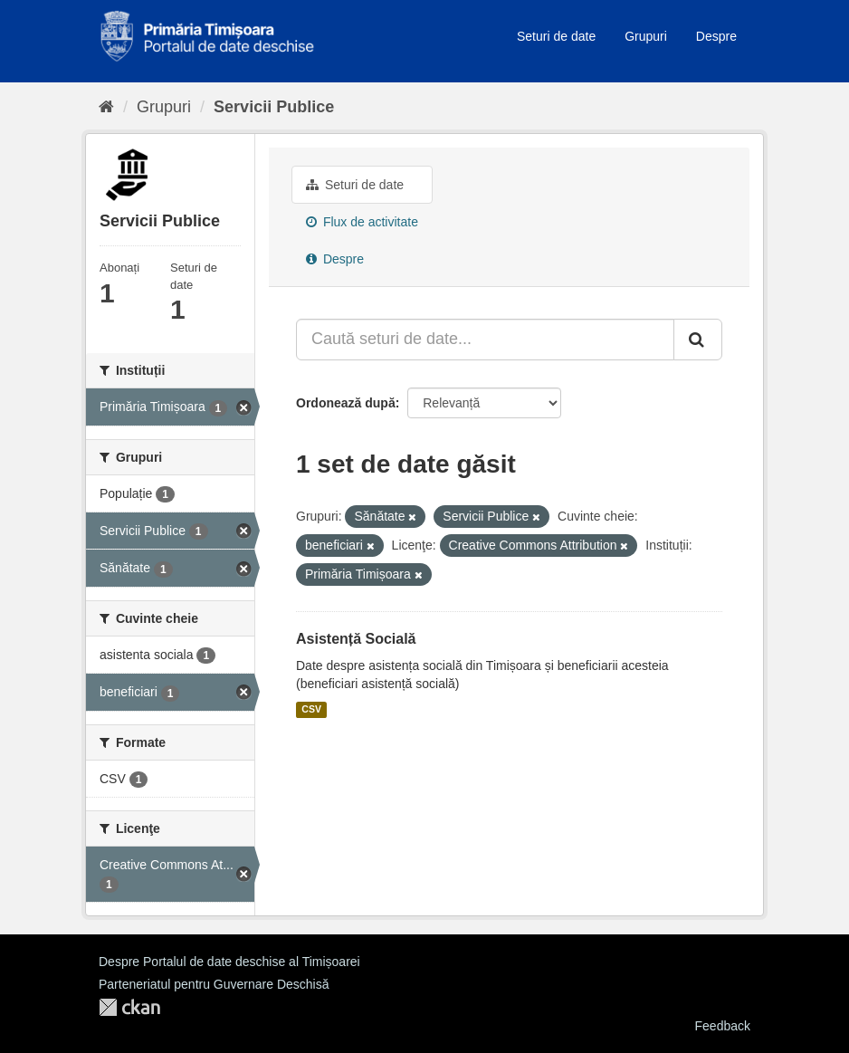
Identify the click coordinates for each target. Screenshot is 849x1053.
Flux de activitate (362, 222)
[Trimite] (697, 339)
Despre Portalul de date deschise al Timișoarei (229, 961)
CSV (311, 709)
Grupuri (646, 36)
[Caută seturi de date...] (485, 339)
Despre (716, 36)
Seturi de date (556, 36)
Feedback (722, 1026)
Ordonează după (346, 403)
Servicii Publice (274, 107)
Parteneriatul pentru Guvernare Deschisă (214, 984)
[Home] (106, 107)
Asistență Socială (356, 638)
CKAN (129, 1007)
